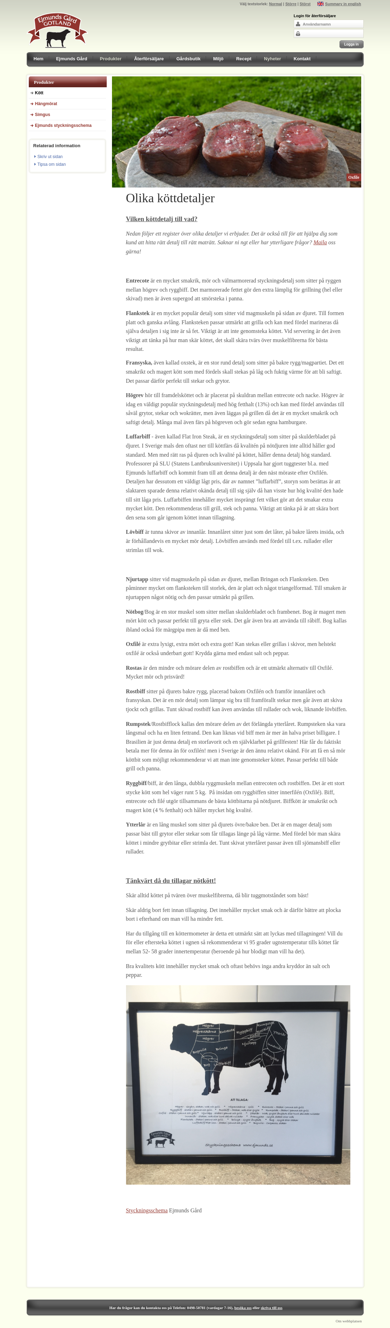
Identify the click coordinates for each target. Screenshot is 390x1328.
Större (291, 4)
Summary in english (343, 4)
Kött (39, 92)
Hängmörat (46, 103)
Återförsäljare (149, 58)
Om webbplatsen (349, 1321)
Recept (243, 58)
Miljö (218, 58)
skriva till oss (272, 1308)
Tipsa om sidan (52, 164)
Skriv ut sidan (50, 156)
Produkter (110, 58)
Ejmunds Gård (71, 58)
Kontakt (302, 58)
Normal (275, 4)
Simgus (42, 114)
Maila (320, 242)
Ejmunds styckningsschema (63, 125)
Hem (39, 58)
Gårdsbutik (189, 58)
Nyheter (272, 58)
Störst (304, 4)
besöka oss (243, 1308)
